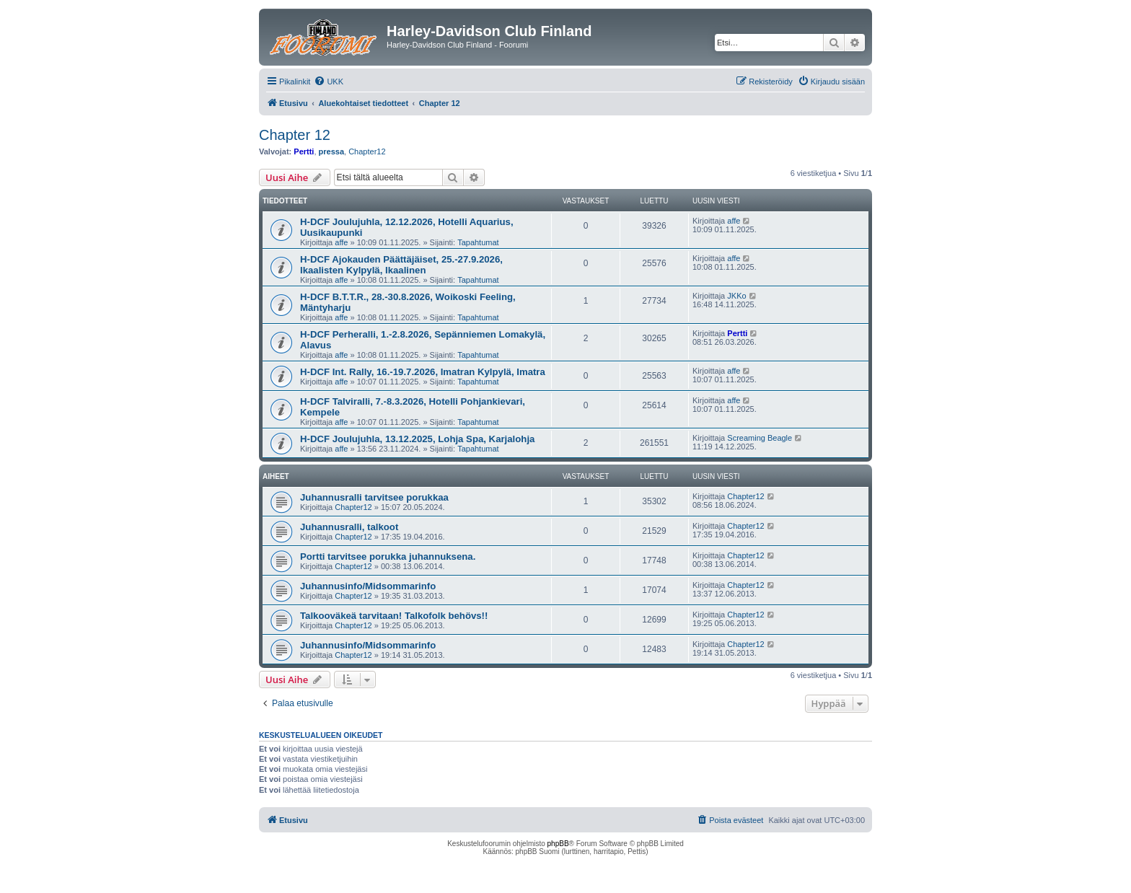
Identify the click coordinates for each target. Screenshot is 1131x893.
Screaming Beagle (759, 438)
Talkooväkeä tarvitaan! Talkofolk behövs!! (394, 615)
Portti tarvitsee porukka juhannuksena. (387, 556)
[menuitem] (328, 81)
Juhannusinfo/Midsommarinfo (368, 586)
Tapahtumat (477, 242)
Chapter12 (366, 151)
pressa (331, 151)
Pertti (304, 151)
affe (341, 242)
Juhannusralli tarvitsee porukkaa (374, 497)
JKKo (736, 295)
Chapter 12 (294, 135)
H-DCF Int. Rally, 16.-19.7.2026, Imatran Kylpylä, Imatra (422, 371)
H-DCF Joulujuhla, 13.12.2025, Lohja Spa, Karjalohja (417, 439)
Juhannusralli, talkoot (349, 527)
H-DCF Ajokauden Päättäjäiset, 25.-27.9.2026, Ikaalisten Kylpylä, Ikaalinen (401, 265)
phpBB (558, 844)
